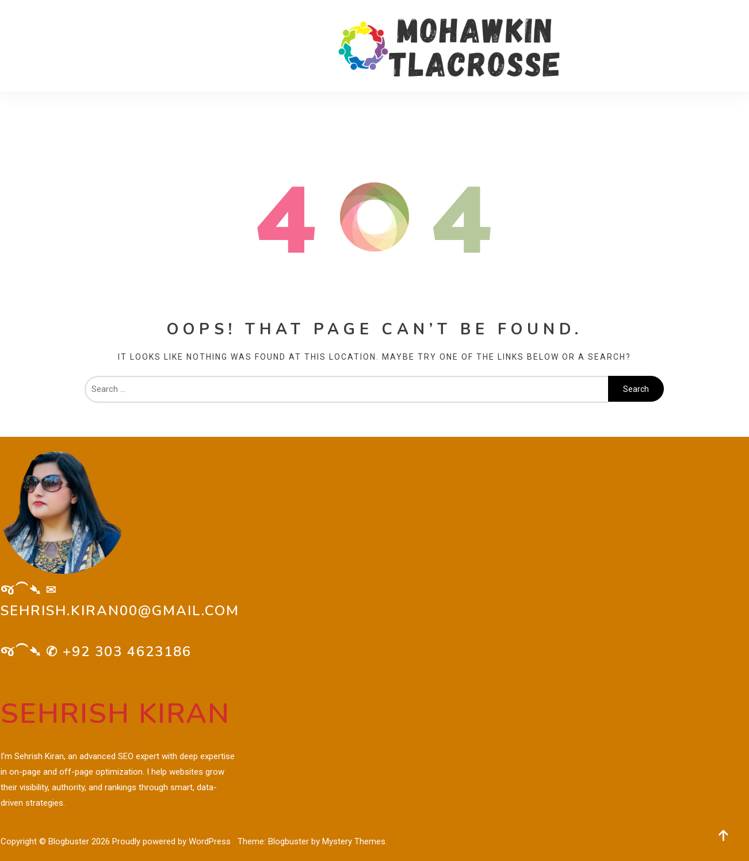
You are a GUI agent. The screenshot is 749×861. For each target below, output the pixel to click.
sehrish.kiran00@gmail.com (120, 610)
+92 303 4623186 (127, 651)
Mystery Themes (353, 841)
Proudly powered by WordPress (172, 841)
